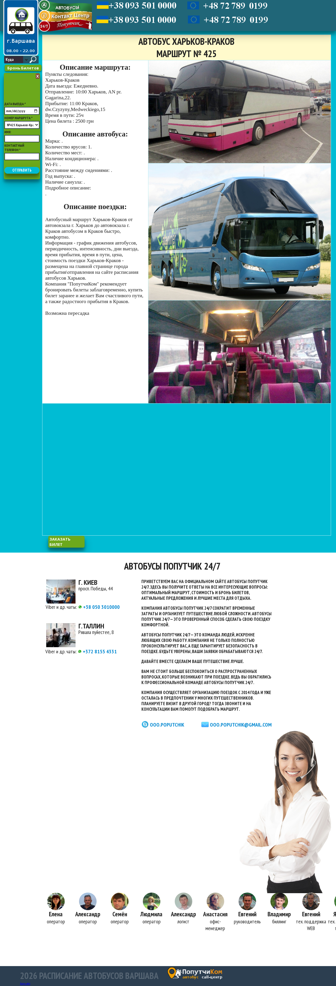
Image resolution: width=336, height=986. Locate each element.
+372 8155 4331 (97, 651)
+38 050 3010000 (99, 607)
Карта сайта (25, 983)
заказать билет (60, 541)
